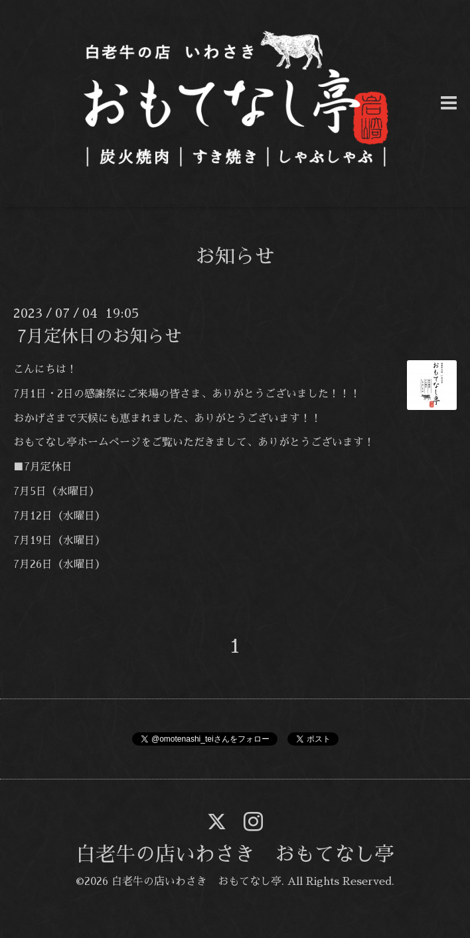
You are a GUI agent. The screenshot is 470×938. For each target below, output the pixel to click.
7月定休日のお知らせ (99, 336)
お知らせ (235, 257)
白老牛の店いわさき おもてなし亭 (235, 854)
